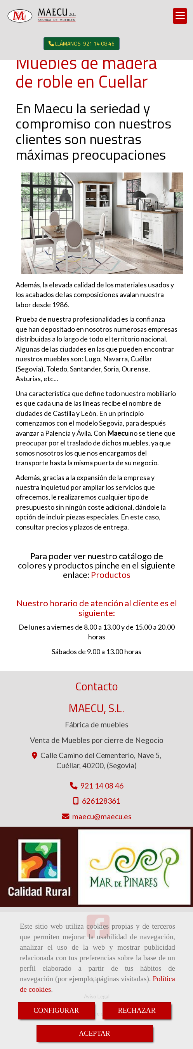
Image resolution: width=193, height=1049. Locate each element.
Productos (110, 574)
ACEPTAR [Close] (94, 1033)
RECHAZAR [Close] (137, 1010)
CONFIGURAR (56, 1010)
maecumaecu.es (102, 816)
